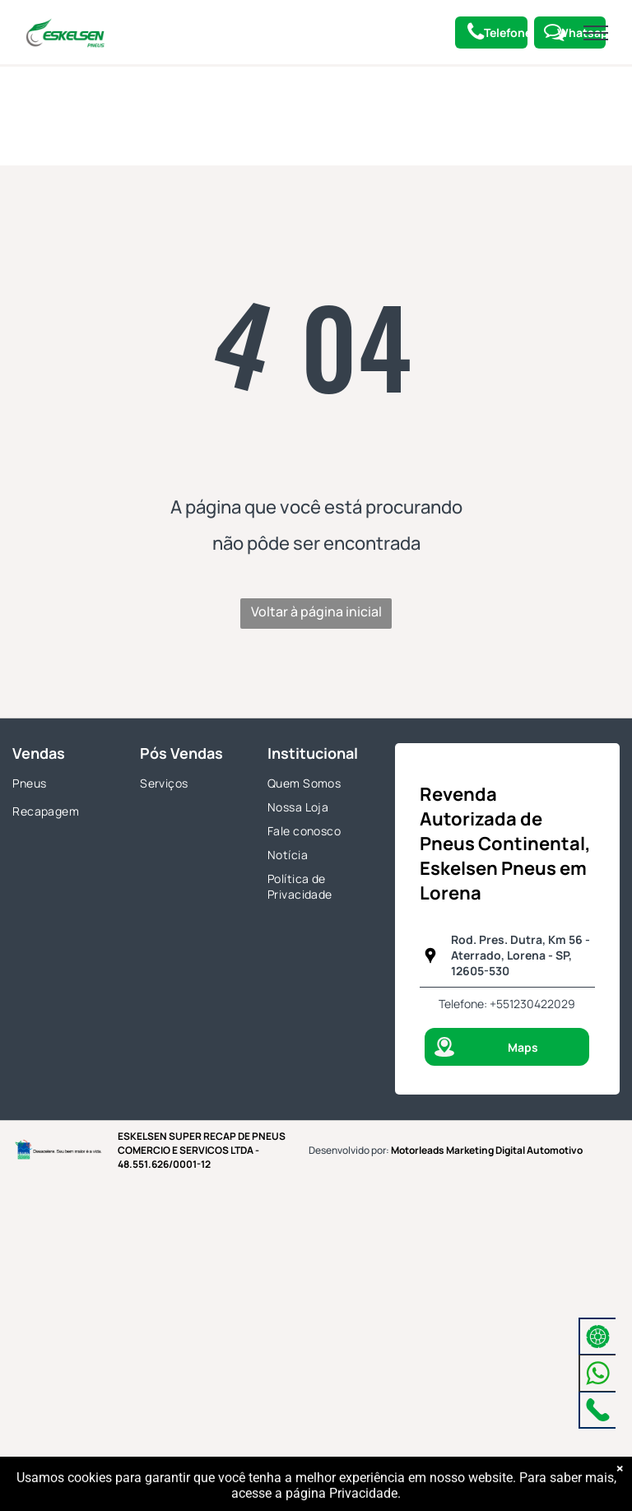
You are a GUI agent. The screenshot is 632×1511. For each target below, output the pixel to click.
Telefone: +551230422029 (507, 1003)
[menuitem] (64, 785)
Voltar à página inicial (316, 611)
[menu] (595, 33)
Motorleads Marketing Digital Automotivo (487, 1150)
